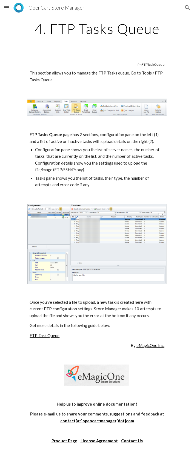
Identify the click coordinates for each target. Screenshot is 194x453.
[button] (6, 7)
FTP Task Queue (44, 335)
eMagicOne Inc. (150, 345)
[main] (96, 29)
